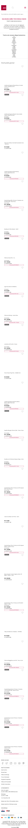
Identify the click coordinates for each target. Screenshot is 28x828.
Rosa (14, 55)
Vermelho (14, 57)
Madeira (14, 50)
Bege (14, 40)
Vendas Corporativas (5, 784)
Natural (14, 52)
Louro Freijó (14, 49)
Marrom (14, 51)
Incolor (14, 48)
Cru (14, 44)
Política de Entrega (5, 774)
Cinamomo (14, 42)
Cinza (14, 43)
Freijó (14, 46)
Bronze (14, 41)
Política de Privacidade (6, 781)
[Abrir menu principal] (25, 7)
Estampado (14, 45)
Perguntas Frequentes (5, 779)
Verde (14, 56)
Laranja (14, 49)
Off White (14, 53)
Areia (14, 38)
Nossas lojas (4, 772)
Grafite (14, 47)
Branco (14, 41)
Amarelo (14, 37)
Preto (14, 54)
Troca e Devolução (5, 777)
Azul (14, 39)
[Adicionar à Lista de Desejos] (22, 66)
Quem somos (4, 770)
